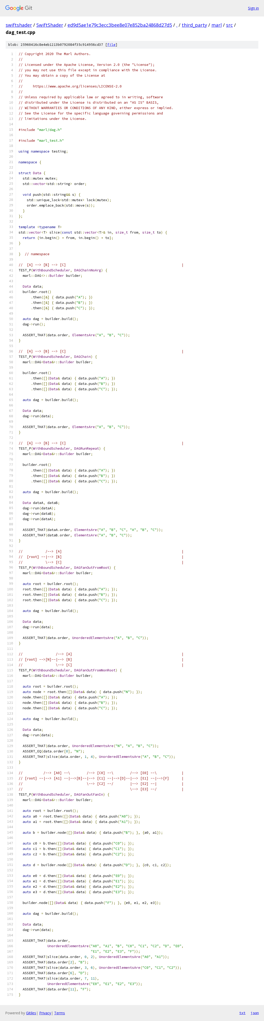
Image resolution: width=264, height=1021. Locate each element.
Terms (59, 1012)
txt (242, 1012)
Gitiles (31, 1012)
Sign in (253, 8)
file (111, 44)
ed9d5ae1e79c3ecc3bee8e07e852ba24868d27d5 (120, 25)
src (229, 25)
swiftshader (19, 25)
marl (216, 25)
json (255, 1012)
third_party (194, 25)
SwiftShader (49, 25)
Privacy (45, 1012)
